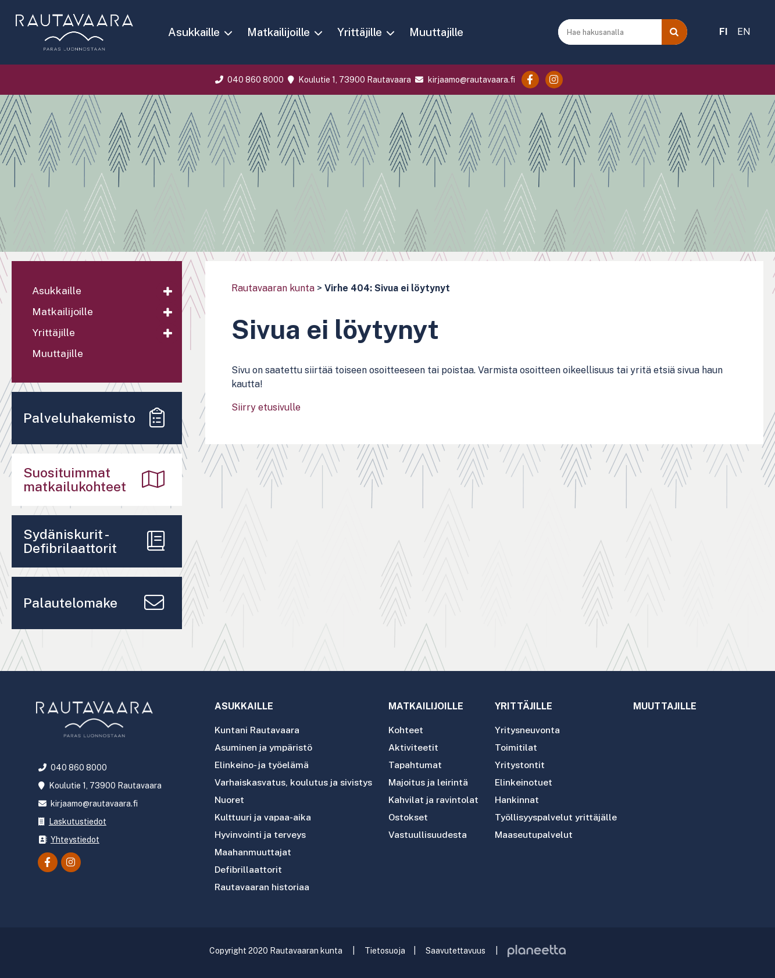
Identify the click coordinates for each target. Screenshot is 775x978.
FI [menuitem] (723, 31)
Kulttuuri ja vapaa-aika (263, 815)
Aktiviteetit (418, 748)
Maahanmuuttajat (253, 849)
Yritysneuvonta (533, 731)
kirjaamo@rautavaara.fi (464, 79)
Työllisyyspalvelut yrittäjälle (563, 815)
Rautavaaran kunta (273, 288)
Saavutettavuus (455, 946)
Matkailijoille (278, 32)
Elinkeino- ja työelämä (262, 764)
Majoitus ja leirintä (433, 781)
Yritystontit (525, 764)
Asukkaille (194, 32)
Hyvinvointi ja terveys (261, 832)
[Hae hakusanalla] (611, 32)
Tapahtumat (420, 764)
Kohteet (410, 731)
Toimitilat (521, 748)
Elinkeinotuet (529, 781)
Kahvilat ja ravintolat (438, 798)
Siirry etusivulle (266, 407)
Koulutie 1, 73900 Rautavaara (348, 79)
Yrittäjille (359, 32)
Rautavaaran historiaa (262, 882)
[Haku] (674, 32)
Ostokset (413, 815)
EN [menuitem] (744, 31)
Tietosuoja (385, 946)
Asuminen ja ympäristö (264, 748)
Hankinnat (522, 798)
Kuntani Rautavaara (257, 731)
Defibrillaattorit (249, 866)
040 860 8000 (247, 79)
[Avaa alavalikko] (167, 291)
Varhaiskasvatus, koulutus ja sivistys (296, 781)
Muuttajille (436, 32)
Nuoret (229, 798)
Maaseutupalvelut (539, 832)
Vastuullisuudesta (433, 832)
